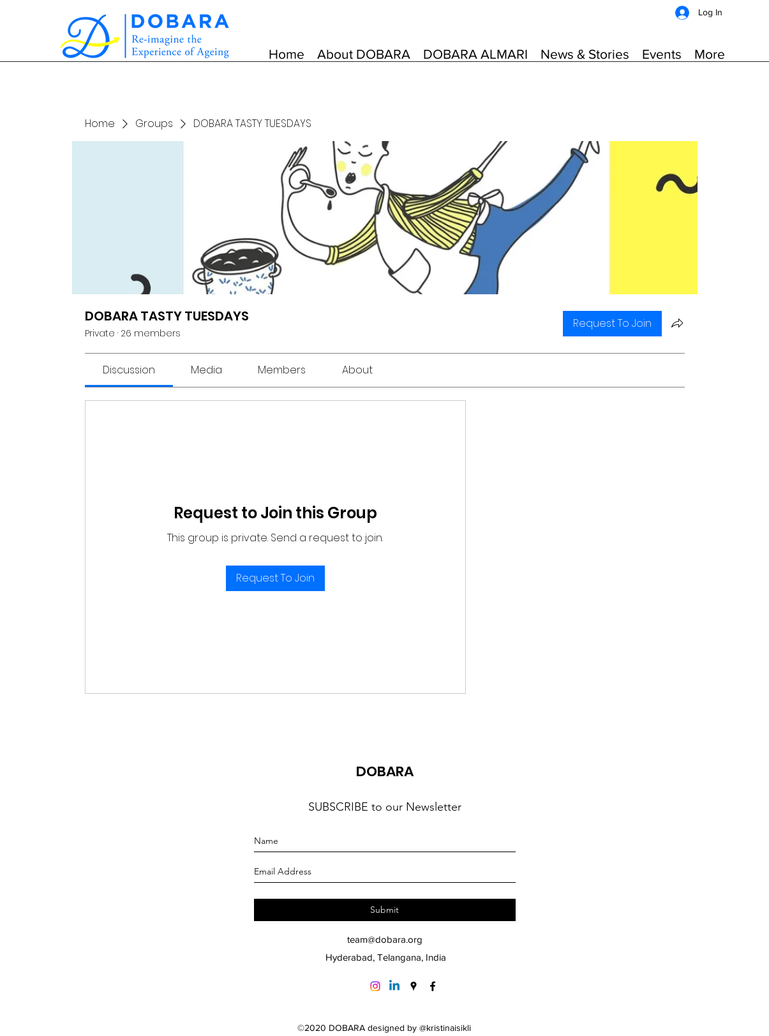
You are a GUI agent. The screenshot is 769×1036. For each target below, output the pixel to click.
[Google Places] (413, 986)
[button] (364, 54)
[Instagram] (375, 986)
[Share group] (677, 323)
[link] (129, 370)
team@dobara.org (384, 939)
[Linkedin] (394, 986)
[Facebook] (432, 986)
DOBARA (385, 771)
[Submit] (385, 910)
